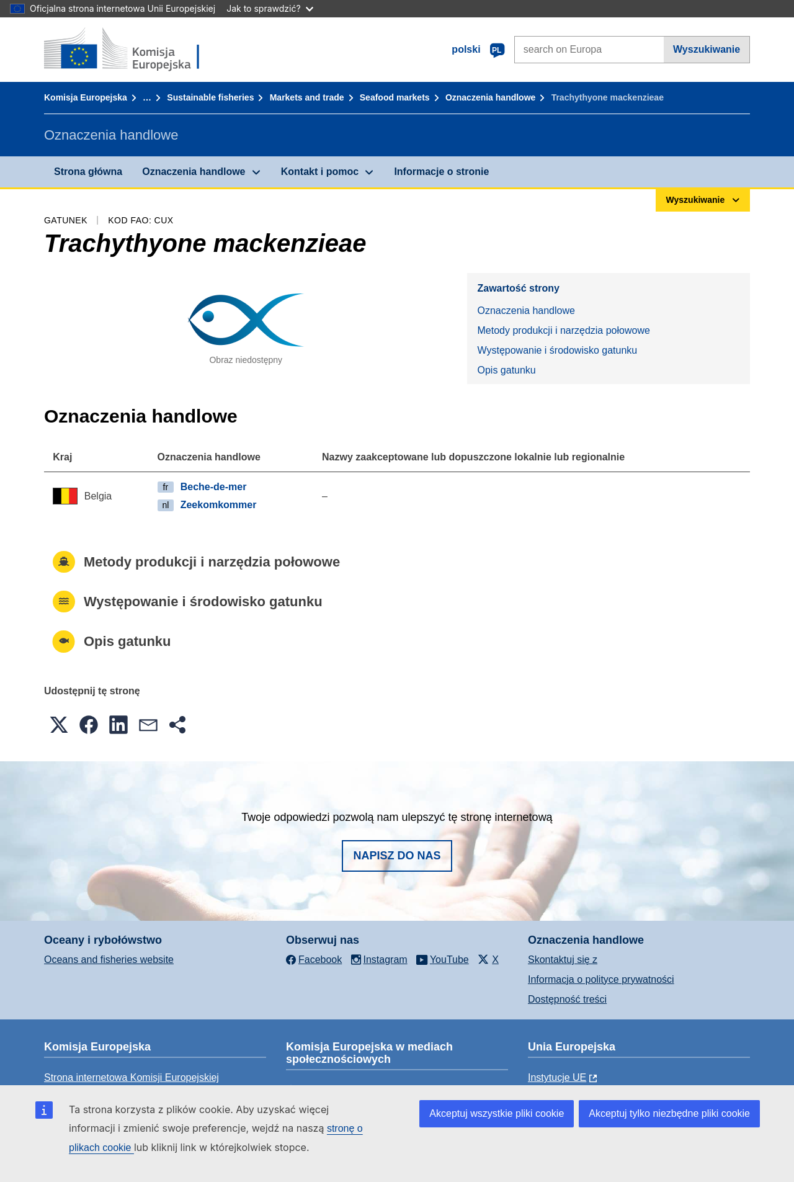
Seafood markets (395, 97)
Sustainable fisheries (210, 97)
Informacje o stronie (441, 171)
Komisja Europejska (85, 97)
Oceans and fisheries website (109, 959)
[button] (59, 724)
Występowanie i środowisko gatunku (557, 350)
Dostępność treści (567, 999)
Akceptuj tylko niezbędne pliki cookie (669, 1113)
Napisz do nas (396, 855)
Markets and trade (307, 97)
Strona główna (88, 171)
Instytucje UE (557, 1077)
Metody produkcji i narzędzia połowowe (563, 330)
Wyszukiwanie (706, 49)
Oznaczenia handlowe (490, 97)
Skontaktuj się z (562, 959)
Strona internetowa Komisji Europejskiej (131, 1077)
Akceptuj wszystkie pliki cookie (496, 1113)
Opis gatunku (506, 370)
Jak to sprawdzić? (269, 8)
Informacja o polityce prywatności (601, 979)
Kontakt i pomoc (320, 171)
